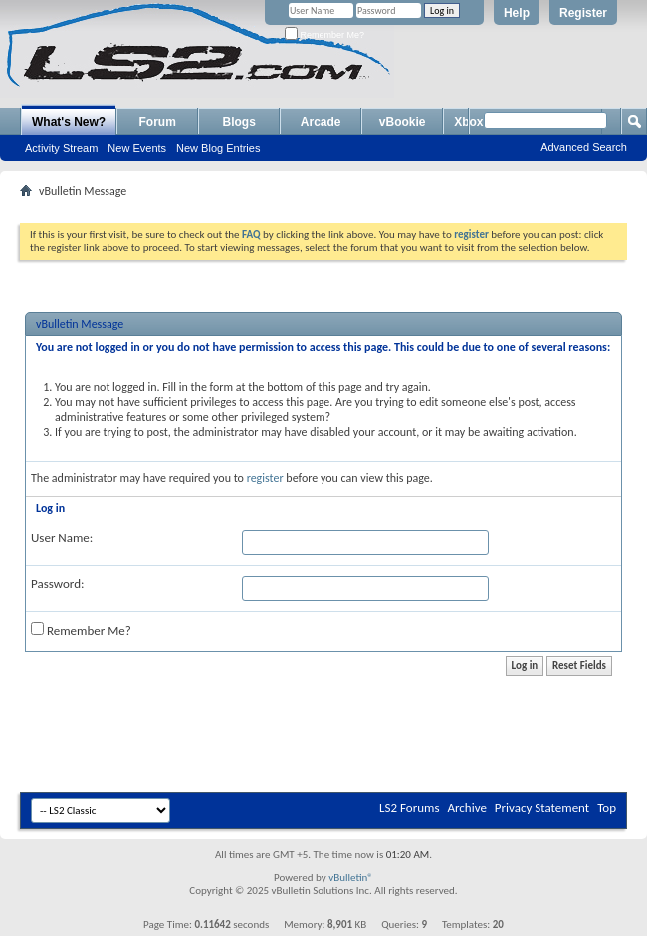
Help (517, 13)
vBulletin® (350, 877)
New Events (137, 148)
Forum (157, 122)
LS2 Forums (409, 807)
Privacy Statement (542, 807)
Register (583, 13)
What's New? (69, 122)
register (265, 478)
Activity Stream (61, 148)
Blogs (239, 122)
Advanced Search (583, 147)
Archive (466, 807)
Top (606, 807)
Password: (57, 583)
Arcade (321, 122)
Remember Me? (324, 35)
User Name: (62, 537)
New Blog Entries (218, 148)
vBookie (402, 122)
